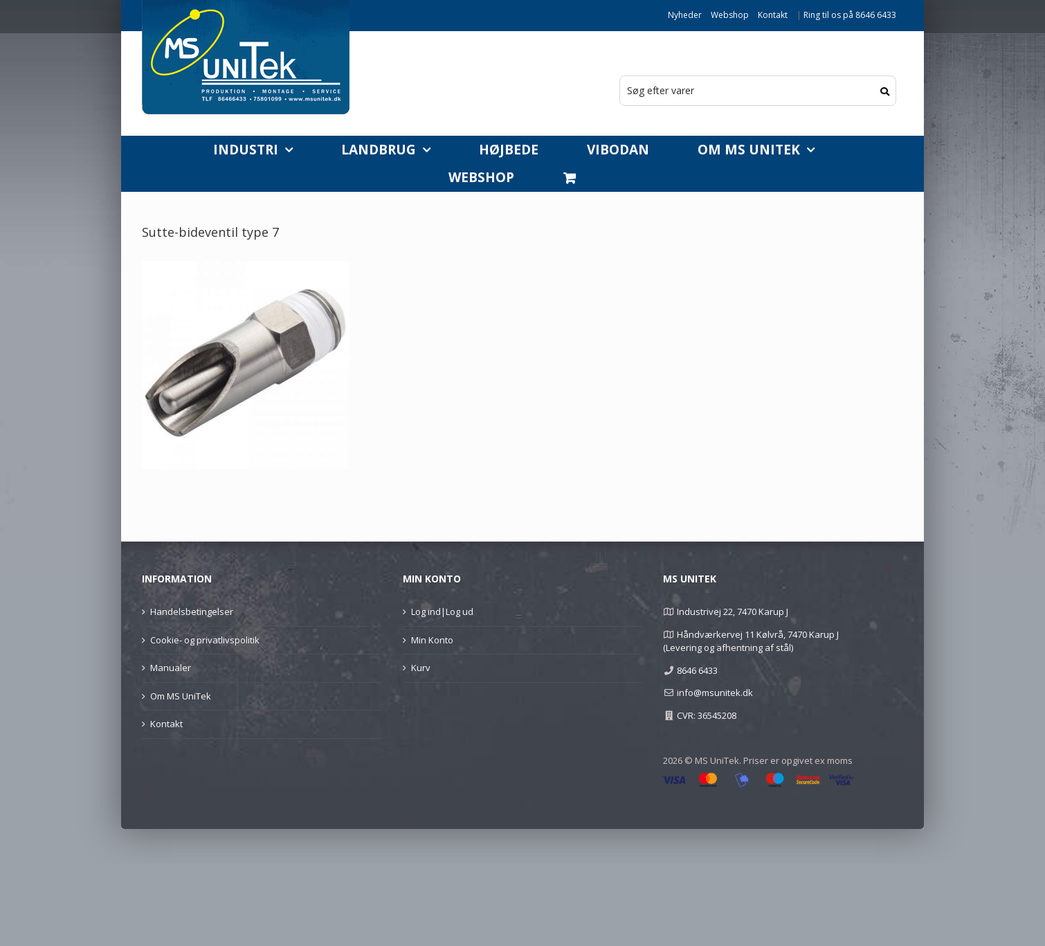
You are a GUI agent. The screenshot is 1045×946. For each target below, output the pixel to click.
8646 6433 (697, 670)
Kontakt (773, 15)
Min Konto (432, 640)
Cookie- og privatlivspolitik (205, 640)
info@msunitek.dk (715, 692)
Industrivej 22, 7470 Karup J (732, 611)
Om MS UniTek (180, 696)
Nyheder (685, 15)
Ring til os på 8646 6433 (849, 15)
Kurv (420, 667)
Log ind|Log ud (442, 611)
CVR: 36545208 (706, 715)
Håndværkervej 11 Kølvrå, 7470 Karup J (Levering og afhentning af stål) (750, 641)
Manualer (170, 667)
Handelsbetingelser (191, 611)
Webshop (730, 15)
